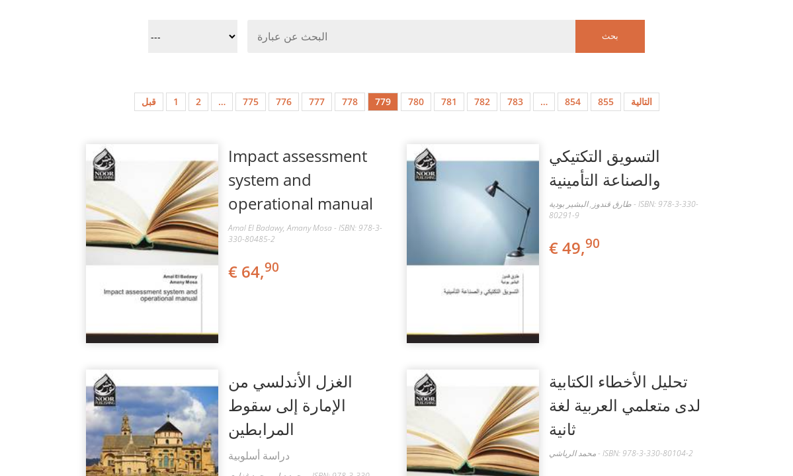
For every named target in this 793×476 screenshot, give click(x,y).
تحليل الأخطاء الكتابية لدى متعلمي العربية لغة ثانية (624, 405)
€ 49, (575, 247)
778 (350, 101)
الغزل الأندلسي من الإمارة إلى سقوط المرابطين (290, 405)
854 (573, 101)
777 (317, 101)
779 (383, 101)
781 (449, 101)
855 (606, 101)
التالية (641, 101)
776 (284, 101)
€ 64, (254, 271)
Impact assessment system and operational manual (300, 179)
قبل (149, 101)
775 (251, 101)
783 (515, 101)
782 (482, 101)
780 (416, 101)
